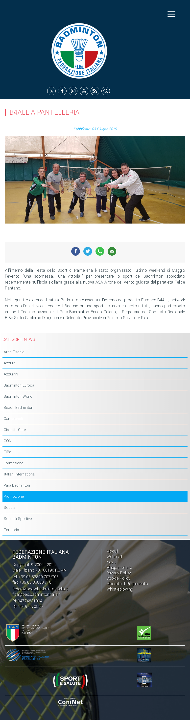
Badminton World (18, 396)
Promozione (14, 496)
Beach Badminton (18, 407)
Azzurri (9, 363)
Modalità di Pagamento (127, 584)
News (111, 562)
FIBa (7, 452)
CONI (8, 441)
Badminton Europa (19, 385)
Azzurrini (11, 374)
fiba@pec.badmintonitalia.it (36, 594)
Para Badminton (17, 485)
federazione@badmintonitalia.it (40, 589)
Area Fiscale (14, 352)
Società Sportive (18, 518)
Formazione (14, 463)
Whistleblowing (119, 589)
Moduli (112, 551)
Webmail (114, 556)
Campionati (13, 418)
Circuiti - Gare (15, 429)
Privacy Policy (118, 573)
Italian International (19, 474)
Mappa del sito (119, 567)
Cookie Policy (118, 578)
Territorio (11, 530)
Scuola (9, 507)
